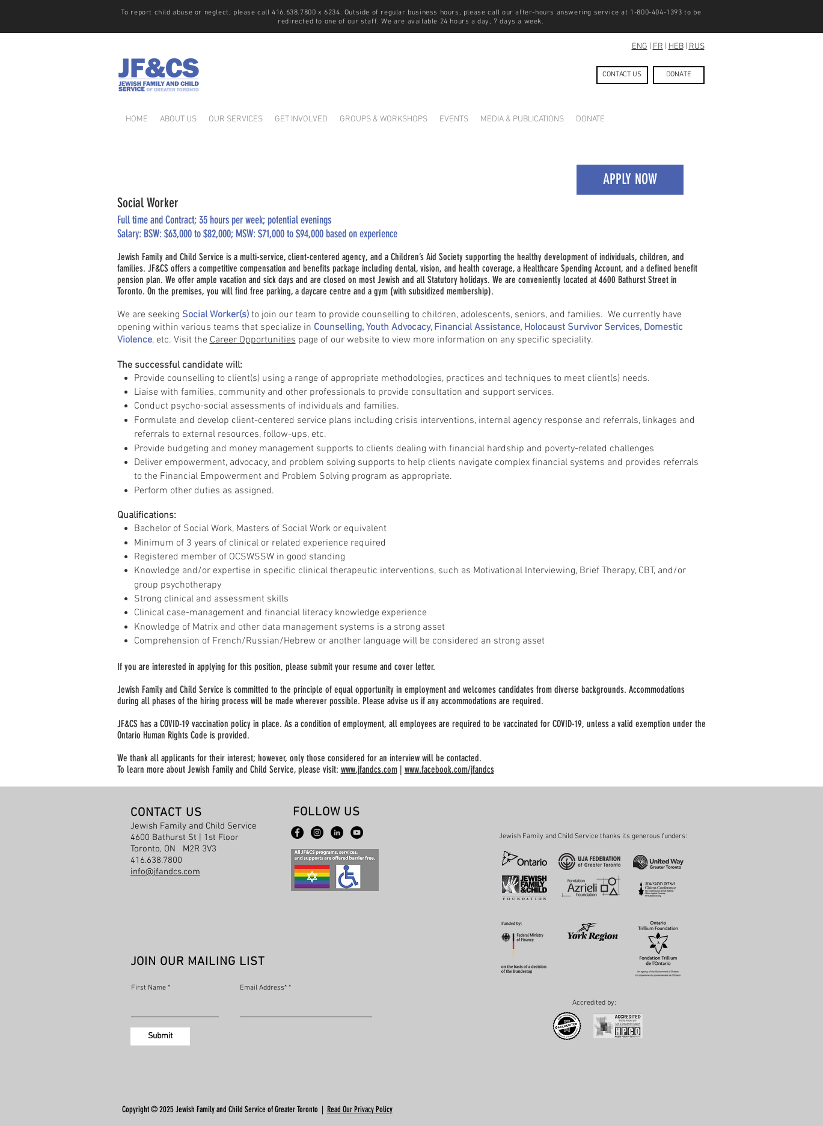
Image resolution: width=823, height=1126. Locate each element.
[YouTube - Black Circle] (356, 832)
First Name (148, 987)
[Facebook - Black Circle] (297, 832)
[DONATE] (679, 75)
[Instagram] (317, 832)
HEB (676, 46)
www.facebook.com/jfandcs (449, 769)
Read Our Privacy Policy (360, 1109)
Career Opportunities (253, 340)
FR (658, 46)
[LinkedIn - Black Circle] (337, 832)
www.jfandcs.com (369, 769)
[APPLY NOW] (630, 180)
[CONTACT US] (622, 75)
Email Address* (263, 987)
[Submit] (160, 1036)
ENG (639, 46)
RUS (697, 46)
